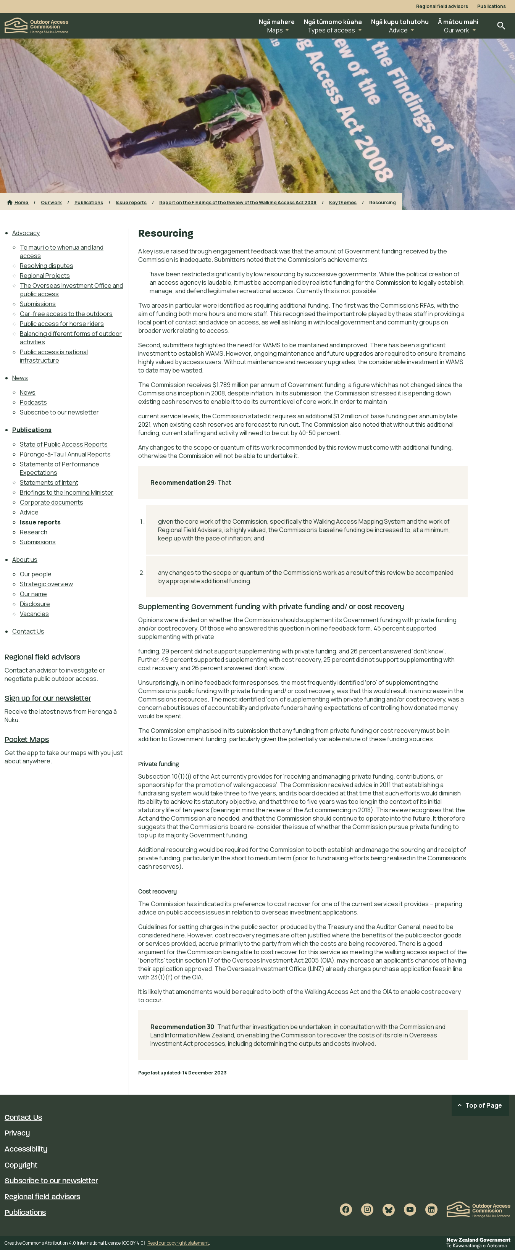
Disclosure (35, 604)
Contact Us (28, 631)
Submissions (38, 304)
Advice (29, 512)
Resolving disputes (46, 265)
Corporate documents (51, 502)
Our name (33, 594)
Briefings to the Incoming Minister (66, 492)
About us (24, 559)
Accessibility (26, 1149)
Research (33, 532)
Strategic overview (46, 584)
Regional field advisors (442, 6)
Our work (51, 202)
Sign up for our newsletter (48, 699)
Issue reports (131, 202)
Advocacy (26, 233)
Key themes (343, 202)
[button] (276, 26)
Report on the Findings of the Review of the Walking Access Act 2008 (237, 202)
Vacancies (34, 614)
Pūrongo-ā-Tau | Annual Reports (65, 454)
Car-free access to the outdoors (66, 314)
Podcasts (33, 402)
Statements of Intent (49, 482)
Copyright (21, 1165)
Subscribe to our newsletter (59, 412)
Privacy (17, 1133)
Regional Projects (45, 275)
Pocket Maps (27, 740)
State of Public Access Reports (64, 444)
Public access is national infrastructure (54, 356)
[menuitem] (68, 297)
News (20, 378)
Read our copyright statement (178, 1243)
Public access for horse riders (62, 323)
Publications (491, 6)
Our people (36, 574)
